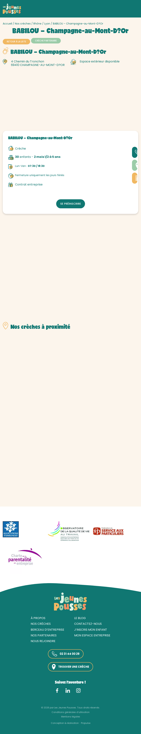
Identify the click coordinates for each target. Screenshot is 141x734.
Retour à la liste (16, 41)
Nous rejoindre (43, 640)
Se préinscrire (71, 203)
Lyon (47, 23)
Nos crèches (23, 23)
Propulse (85, 722)
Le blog (80, 617)
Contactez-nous (88, 623)
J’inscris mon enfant (90, 629)
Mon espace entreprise (92, 634)
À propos (38, 617)
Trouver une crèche (70, 666)
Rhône (37, 23)
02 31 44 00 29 (64, 653)
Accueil (7, 23)
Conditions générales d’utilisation (71, 711)
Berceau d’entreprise (47, 629)
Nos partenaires (44, 634)
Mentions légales (70, 716)
